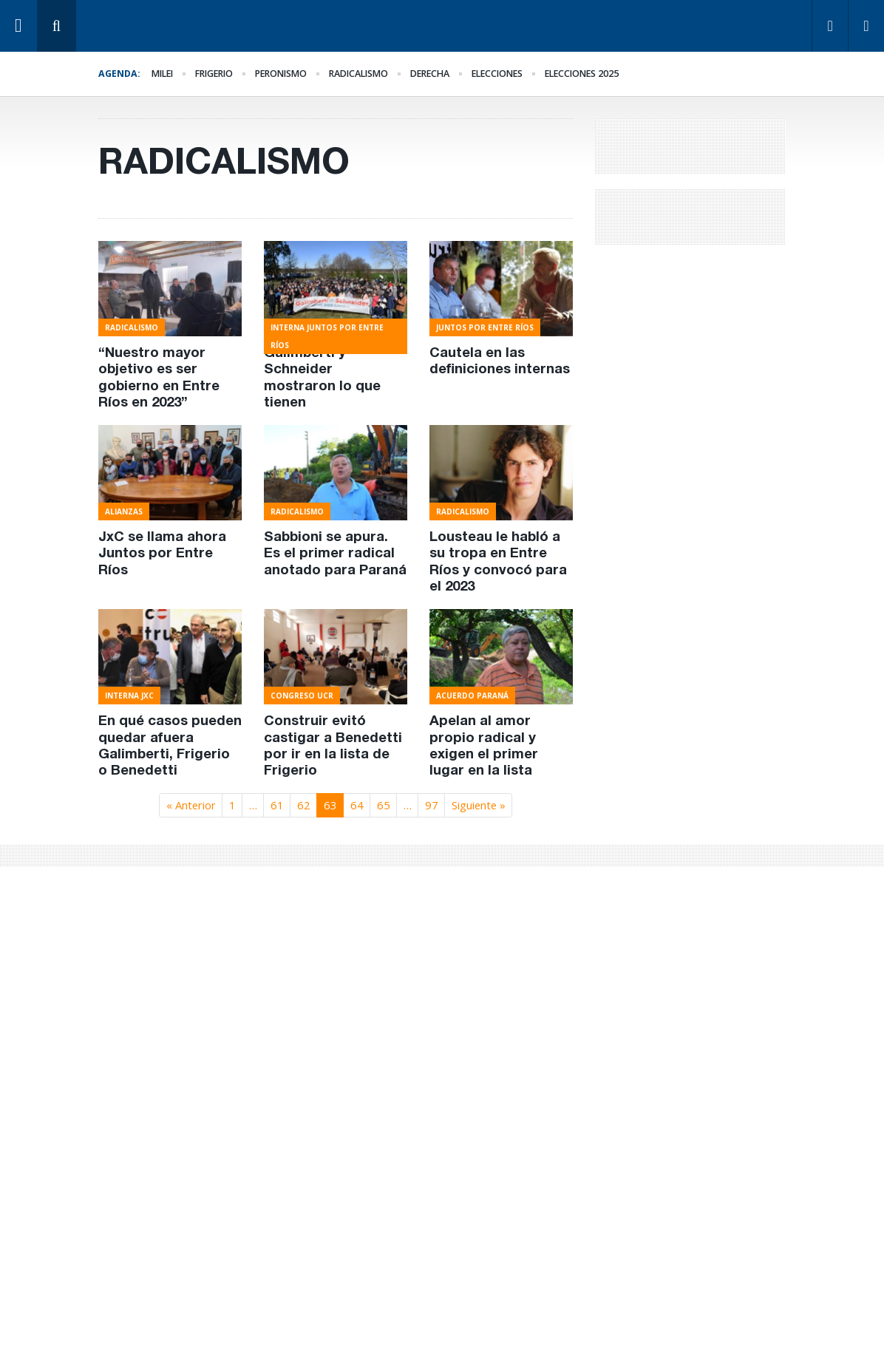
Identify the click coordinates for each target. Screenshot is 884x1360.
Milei (162, 73)
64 (357, 805)
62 (303, 805)
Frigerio (214, 73)
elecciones (497, 73)
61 (277, 805)
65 (383, 805)
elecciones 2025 (582, 73)
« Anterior (191, 805)
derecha (429, 73)
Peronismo (281, 73)
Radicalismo (358, 73)
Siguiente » (479, 805)
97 (431, 805)
